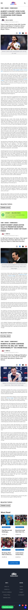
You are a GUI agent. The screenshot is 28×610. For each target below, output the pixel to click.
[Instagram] (25, 605)
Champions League (23, 274)
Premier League (13, 8)
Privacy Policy (6, 595)
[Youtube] (22, 605)
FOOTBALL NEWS (5, 336)
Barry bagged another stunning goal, (14, 70)
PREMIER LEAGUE (5, 207)
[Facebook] (19, 605)
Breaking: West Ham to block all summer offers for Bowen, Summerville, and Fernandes (7, 553)
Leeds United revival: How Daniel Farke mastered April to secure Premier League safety (20, 553)
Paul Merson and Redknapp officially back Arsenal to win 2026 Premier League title (7, 531)
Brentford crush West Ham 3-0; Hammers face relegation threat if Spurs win (20, 531)
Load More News (14, 563)
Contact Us (6, 589)
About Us (6, 586)
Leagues (6, 8)
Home (2, 8)
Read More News (7, 607)
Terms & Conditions (7, 592)
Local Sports (21, 595)
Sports (21, 586)
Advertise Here (6, 597)
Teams (21, 589)
